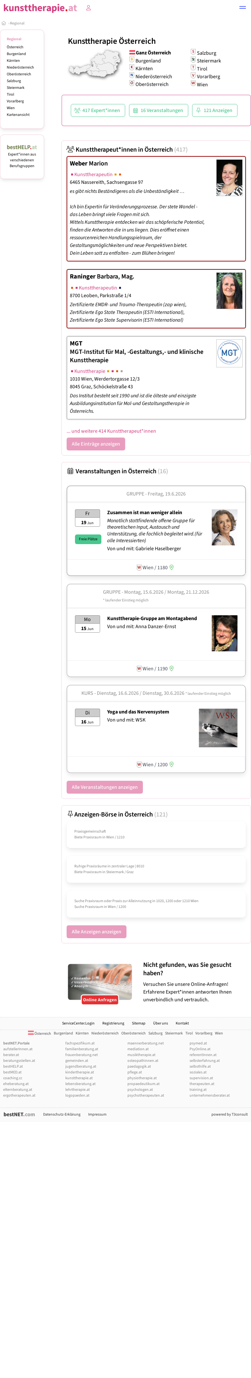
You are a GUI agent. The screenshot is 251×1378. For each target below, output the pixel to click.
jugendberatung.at (80, 1066)
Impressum (97, 1114)
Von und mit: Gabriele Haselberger (144, 548)
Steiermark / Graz (120, 872)
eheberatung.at (16, 1084)
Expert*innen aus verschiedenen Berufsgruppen (22, 157)
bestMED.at (12, 1072)
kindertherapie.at (79, 1072)
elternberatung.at (17, 1089)
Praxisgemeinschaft (90, 831)
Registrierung (113, 1023)
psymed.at (198, 1043)
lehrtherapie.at (77, 1089)
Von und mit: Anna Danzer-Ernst (141, 626)
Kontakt (182, 1023)
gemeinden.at (76, 1060)
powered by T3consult (229, 1114)
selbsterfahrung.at (205, 1060)
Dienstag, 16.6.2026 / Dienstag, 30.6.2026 (164, 693)
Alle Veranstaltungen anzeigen (105, 787)
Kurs (87, 693)
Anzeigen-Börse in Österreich (117, 814)
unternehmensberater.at (210, 1095)
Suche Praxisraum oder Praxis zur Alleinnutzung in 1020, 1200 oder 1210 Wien (136, 901)
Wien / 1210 (115, 837)
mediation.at (138, 1049)
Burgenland (16, 54)
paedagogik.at (139, 1066)
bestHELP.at (13, 1066)
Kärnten (13, 60)
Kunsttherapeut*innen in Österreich (127, 149)
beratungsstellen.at (19, 1060)
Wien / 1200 (117, 907)
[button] (242, 8)
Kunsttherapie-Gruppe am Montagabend (152, 618)
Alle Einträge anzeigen (96, 444)
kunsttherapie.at (79, 1078)
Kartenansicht (18, 115)
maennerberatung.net (145, 1043)
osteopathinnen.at (142, 1060)
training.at (198, 1089)
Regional (17, 23)
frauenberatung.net (81, 1055)
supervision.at (201, 1078)
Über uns (160, 1023)
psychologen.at (140, 1089)
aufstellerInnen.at (18, 1049)
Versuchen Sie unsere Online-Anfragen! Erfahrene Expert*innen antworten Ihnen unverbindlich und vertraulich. (195, 982)
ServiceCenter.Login (78, 1023)
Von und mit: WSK (126, 719)
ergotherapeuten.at (19, 1095)
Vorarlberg (15, 101)
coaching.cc (12, 1078)
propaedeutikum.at (143, 1084)
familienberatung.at (81, 1049)
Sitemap (138, 1023)
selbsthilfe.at (200, 1066)
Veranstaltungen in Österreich (117, 471)
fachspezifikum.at (80, 1043)
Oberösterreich (19, 74)
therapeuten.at (202, 1084)
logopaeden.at (77, 1095)
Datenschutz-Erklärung (61, 1114)
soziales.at (198, 1072)
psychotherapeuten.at (145, 1095)
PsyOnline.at (200, 1049)
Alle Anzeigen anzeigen (96, 931)
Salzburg (14, 81)
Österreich (15, 47)
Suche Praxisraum (88, 907)
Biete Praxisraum (88, 837)
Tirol (10, 94)
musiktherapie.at (141, 1055)
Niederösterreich (20, 67)
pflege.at (134, 1072)
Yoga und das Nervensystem (138, 711)
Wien (11, 108)
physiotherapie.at (142, 1078)
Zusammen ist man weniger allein (144, 512)
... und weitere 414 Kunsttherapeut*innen (111, 431)
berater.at (11, 1055)
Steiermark (15, 87)
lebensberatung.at (80, 1084)
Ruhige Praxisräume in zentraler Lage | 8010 (109, 866)
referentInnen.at (203, 1055)
